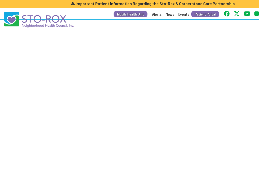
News (170, 14)
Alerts (156, 14)
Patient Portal (205, 14)
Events (183, 14)
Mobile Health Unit (130, 14)
